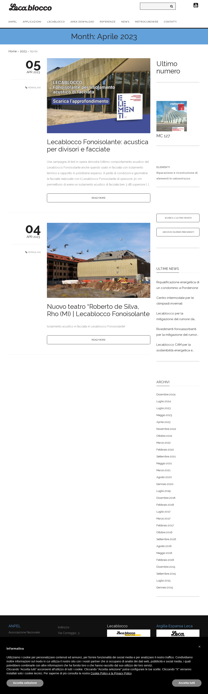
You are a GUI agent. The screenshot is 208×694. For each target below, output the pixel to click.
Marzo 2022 (163, 442)
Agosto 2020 (164, 477)
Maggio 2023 (164, 415)
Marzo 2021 (163, 470)
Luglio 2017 (163, 511)
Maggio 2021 (164, 463)
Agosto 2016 (164, 546)
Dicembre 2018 (166, 497)
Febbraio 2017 (165, 525)
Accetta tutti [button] (187, 682)
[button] (199, 646)
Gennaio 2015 (164, 587)
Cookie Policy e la (102, 673)
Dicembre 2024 (166, 394)
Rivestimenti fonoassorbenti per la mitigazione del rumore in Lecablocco (177, 332)
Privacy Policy (123, 673)
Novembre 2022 (166, 428)
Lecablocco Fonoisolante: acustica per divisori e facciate (97, 145)
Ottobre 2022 (164, 435)
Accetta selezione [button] (25, 682)
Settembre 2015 (166, 573)
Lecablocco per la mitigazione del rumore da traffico (175, 317)
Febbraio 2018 (165, 504)
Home (13, 51)
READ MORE (98, 197)
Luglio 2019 (163, 490)
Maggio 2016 (164, 553)
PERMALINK (34, 87)
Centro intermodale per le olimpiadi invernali (175, 300)
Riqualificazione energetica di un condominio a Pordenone (177, 285)
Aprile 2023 (163, 422)
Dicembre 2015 (165, 566)
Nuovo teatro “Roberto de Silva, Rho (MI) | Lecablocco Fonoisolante (98, 310)
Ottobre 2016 (164, 532)
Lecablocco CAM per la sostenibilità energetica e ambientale (174, 348)
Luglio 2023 (163, 408)
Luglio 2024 (163, 401)
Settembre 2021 (166, 456)
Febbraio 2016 (165, 559)
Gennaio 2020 (164, 484)
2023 (23, 51)
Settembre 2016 (166, 539)
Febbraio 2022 (165, 449)
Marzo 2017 (163, 518)
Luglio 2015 (163, 580)
